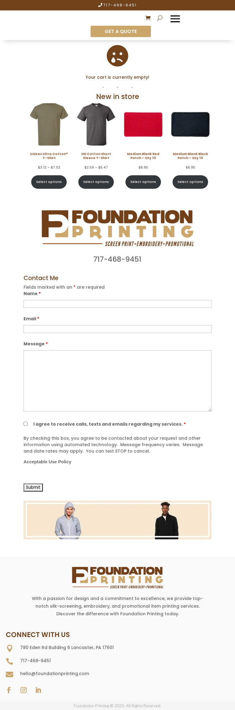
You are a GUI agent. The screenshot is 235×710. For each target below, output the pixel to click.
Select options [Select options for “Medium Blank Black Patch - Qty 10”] (190, 182)
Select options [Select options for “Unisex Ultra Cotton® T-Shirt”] (49, 182)
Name (32, 293)
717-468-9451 (120, 5)
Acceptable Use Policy (47, 461)
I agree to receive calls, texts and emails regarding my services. (109, 424)
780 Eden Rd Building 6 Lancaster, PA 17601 (67, 647)
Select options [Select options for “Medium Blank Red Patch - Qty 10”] (143, 182)
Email (31, 319)
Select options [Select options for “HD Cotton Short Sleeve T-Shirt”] (96, 182)
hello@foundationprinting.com (54, 673)
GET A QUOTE (121, 31)
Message (36, 344)
